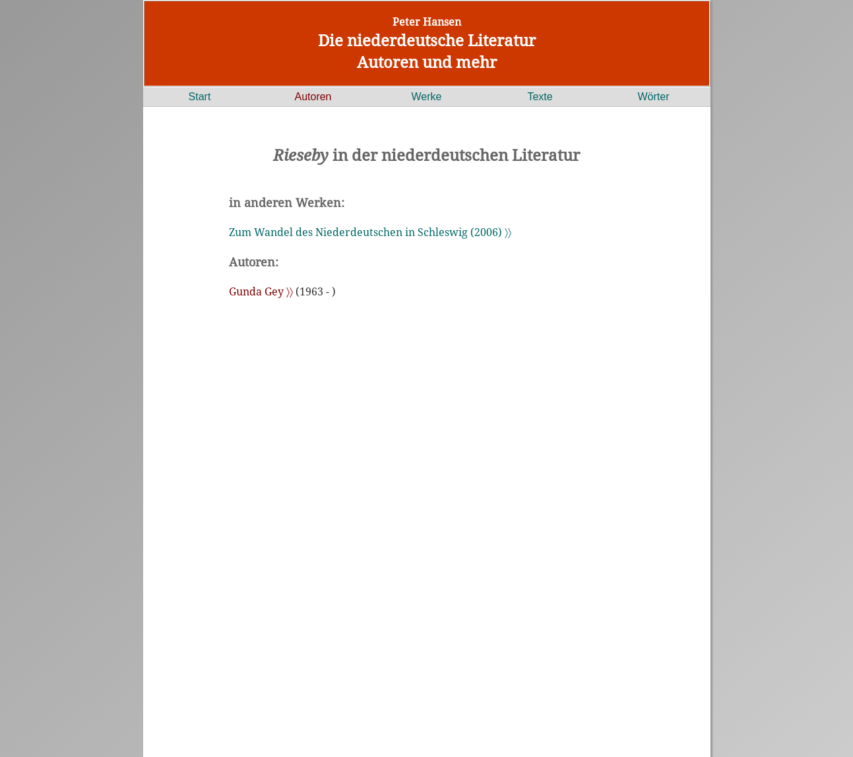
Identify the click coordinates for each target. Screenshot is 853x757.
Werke (427, 96)
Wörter (654, 96)
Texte (539, 96)
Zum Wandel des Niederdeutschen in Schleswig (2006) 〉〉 (370, 232)
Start (200, 96)
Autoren (312, 96)
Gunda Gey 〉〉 (261, 291)
